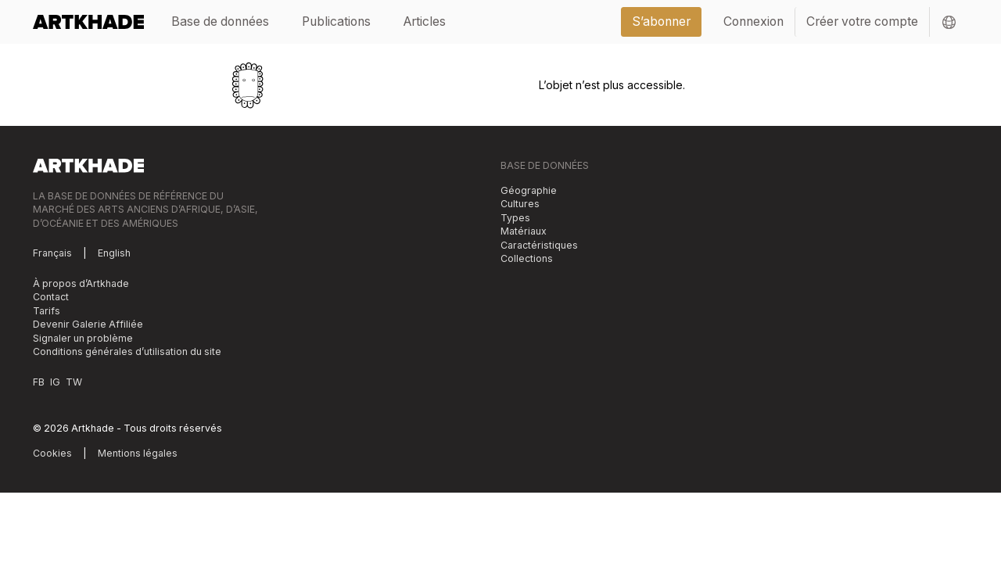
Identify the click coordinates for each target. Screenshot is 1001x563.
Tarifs (46, 311)
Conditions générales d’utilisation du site (127, 351)
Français (52, 253)
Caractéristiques (539, 245)
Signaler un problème (83, 338)
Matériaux (523, 231)
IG (55, 382)
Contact (51, 297)
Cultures (520, 204)
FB (39, 382)
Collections (526, 258)
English (114, 253)
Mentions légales (138, 453)
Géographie (528, 190)
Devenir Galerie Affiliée (88, 324)
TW (74, 382)
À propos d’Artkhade (81, 283)
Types (515, 218)
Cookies (52, 453)
